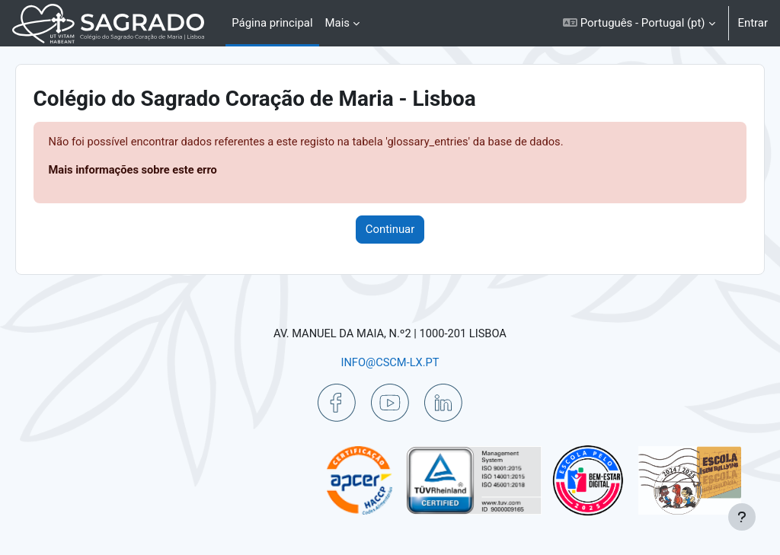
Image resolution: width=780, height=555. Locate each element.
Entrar (753, 23)
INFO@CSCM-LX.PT (390, 362)
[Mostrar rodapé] (742, 517)
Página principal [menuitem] (272, 23)
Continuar (390, 230)
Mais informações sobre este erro (156, 171)
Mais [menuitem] (337, 23)
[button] (638, 23)
